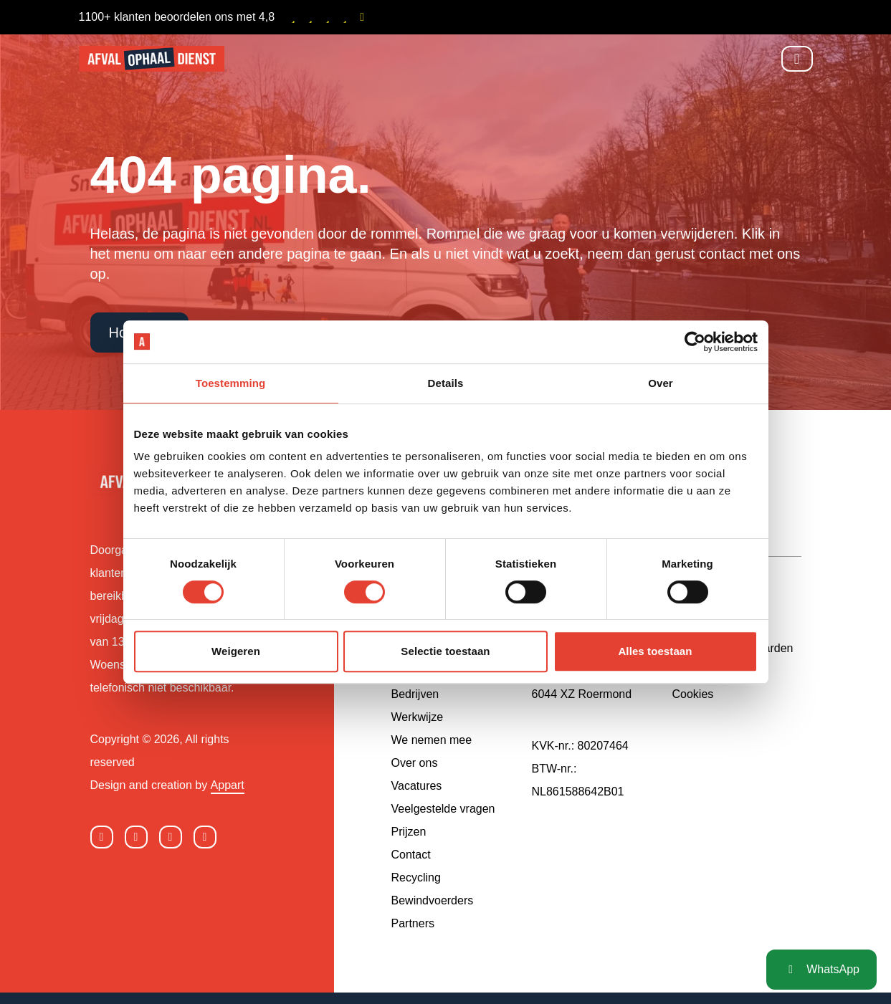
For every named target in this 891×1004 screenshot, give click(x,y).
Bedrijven (415, 694)
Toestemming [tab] (231, 383)
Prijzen (409, 832)
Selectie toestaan (445, 651)
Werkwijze (417, 717)
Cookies (693, 694)
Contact (411, 854)
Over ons (414, 763)
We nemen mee (431, 740)
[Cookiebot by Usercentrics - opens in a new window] (695, 342)
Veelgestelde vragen (443, 809)
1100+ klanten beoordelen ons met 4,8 (224, 17)
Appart (227, 785)
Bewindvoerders (432, 900)
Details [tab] (446, 383)
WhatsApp (821, 969)
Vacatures (416, 786)
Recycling (416, 877)
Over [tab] (660, 383)
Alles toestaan (655, 651)
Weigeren (235, 651)
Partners (412, 923)
